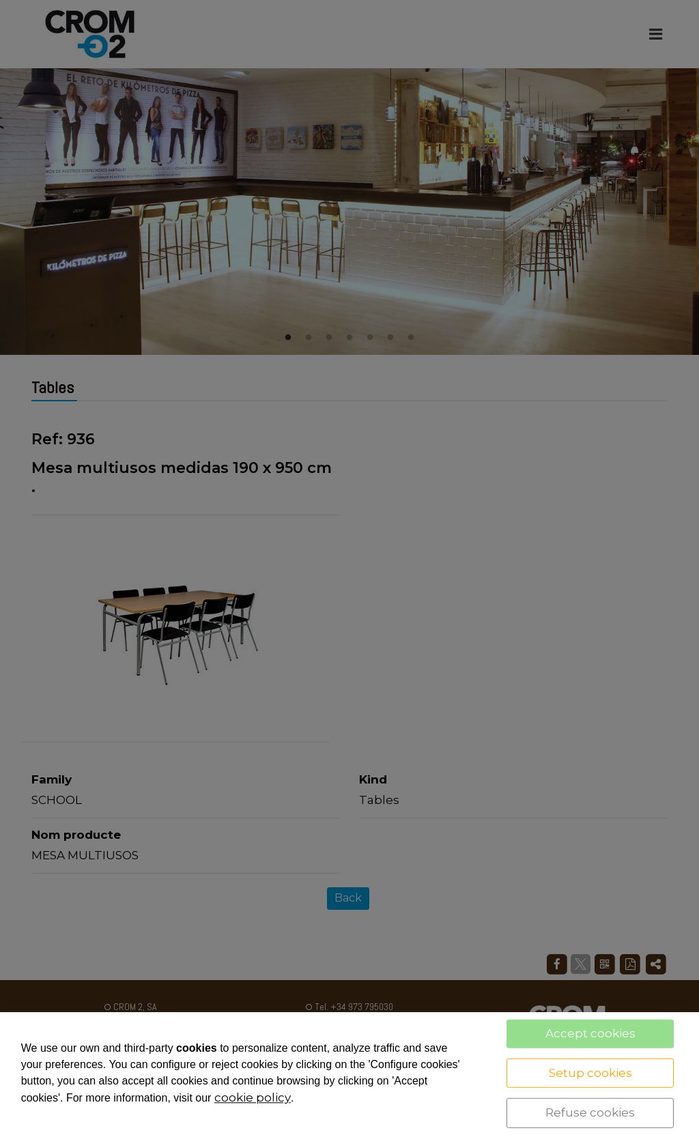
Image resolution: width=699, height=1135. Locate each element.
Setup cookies (590, 1072)
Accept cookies (590, 1033)
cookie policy (252, 1097)
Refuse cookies (590, 1112)
